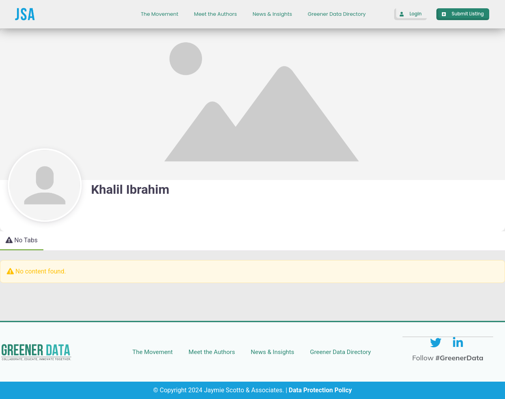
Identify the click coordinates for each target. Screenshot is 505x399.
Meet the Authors (215, 14)
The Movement (159, 14)
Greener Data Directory (337, 14)
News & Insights (272, 14)
